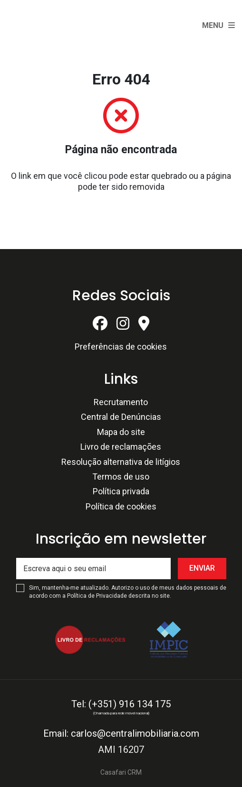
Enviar (202, 568)
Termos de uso (120, 476)
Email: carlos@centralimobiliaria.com (121, 733)
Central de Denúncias (121, 417)
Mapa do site (121, 432)
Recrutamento (121, 402)
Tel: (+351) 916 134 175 (121, 704)
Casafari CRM (121, 772)
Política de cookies (121, 506)
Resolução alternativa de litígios (120, 462)
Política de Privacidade (97, 596)
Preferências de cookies (121, 347)
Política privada (121, 491)
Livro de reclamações (120, 447)
